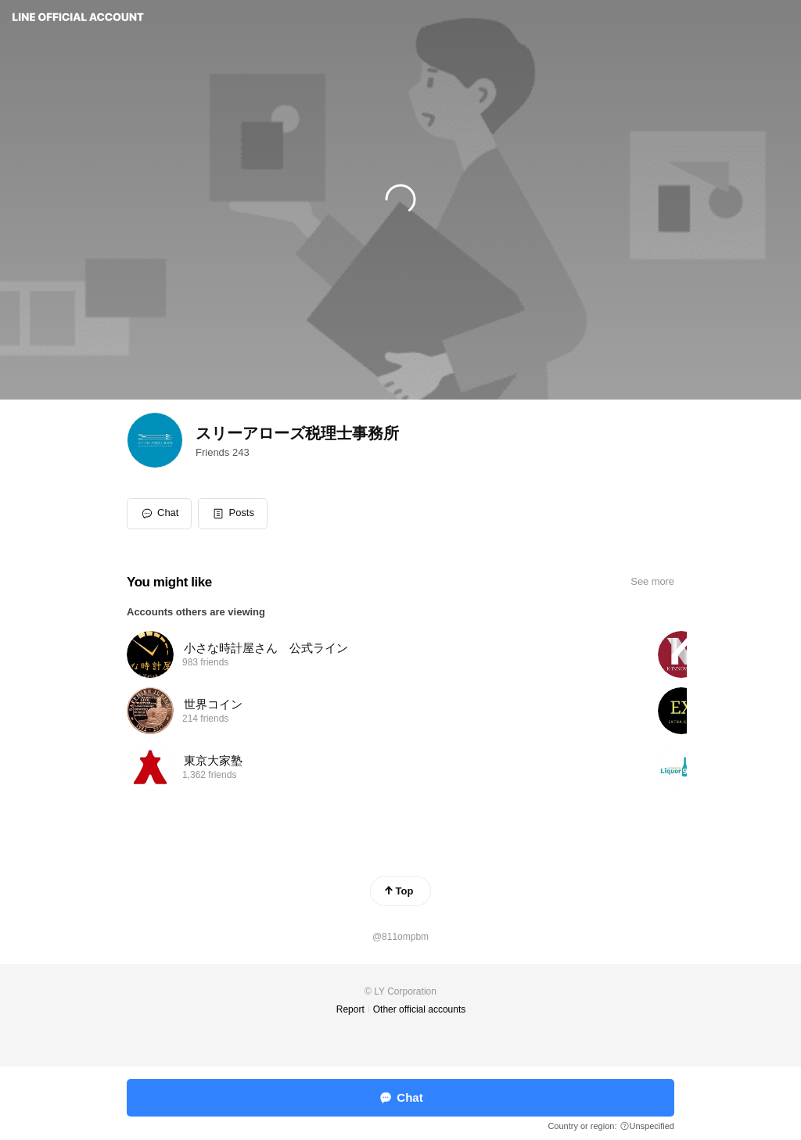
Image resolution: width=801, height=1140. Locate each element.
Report (350, 1009)
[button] (233, 513)
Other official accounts (419, 1009)
